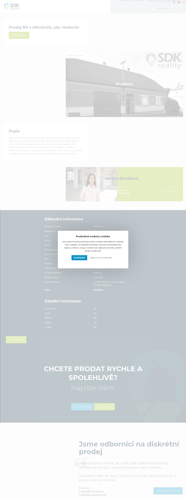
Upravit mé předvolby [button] (101, 257)
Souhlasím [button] (79, 257)
